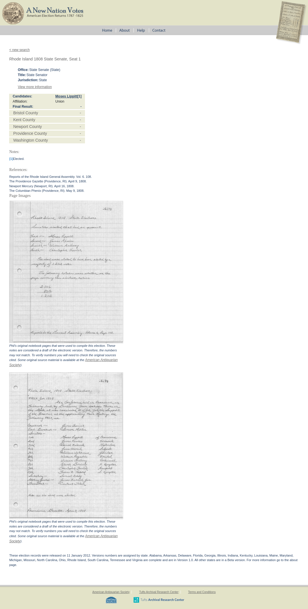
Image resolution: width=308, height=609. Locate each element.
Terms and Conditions (202, 592)
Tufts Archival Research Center (159, 592)
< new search (19, 50)
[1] (79, 96)
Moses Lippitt (66, 96)
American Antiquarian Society (111, 592)
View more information (35, 87)
